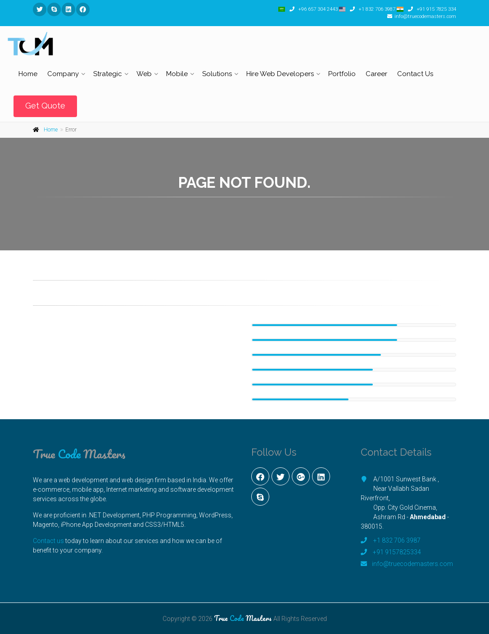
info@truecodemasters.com (425, 16)
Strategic (107, 74)
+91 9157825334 (397, 552)
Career (376, 74)
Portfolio (342, 74)
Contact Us (415, 74)
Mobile (177, 74)
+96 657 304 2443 (317, 9)
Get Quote (45, 105)
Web (144, 74)
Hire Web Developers (280, 74)
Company (63, 74)
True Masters (79, 453)
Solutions (217, 74)
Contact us (48, 540)
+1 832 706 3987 (376, 9)
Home (27, 74)
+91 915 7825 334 (435, 9)
